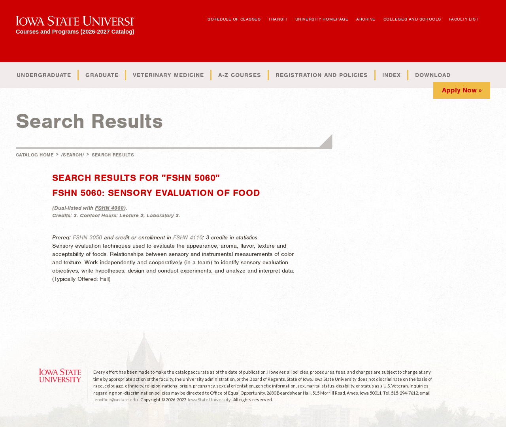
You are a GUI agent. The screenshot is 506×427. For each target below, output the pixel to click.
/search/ (72, 155)
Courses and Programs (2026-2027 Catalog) (75, 31)
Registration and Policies (322, 75)
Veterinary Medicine (168, 75)
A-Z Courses (239, 75)
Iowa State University (209, 399)
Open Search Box (489, 15)
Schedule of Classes (234, 19)
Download (433, 75)
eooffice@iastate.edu (116, 399)
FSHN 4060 (109, 208)
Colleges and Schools (412, 19)
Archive (366, 19)
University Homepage (321, 19)
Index (391, 75)
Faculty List (464, 19)
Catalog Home (35, 155)
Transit (277, 19)
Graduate (102, 75)
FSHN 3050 (87, 237)
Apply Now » (462, 90)
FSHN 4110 (187, 237)
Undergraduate (44, 75)
